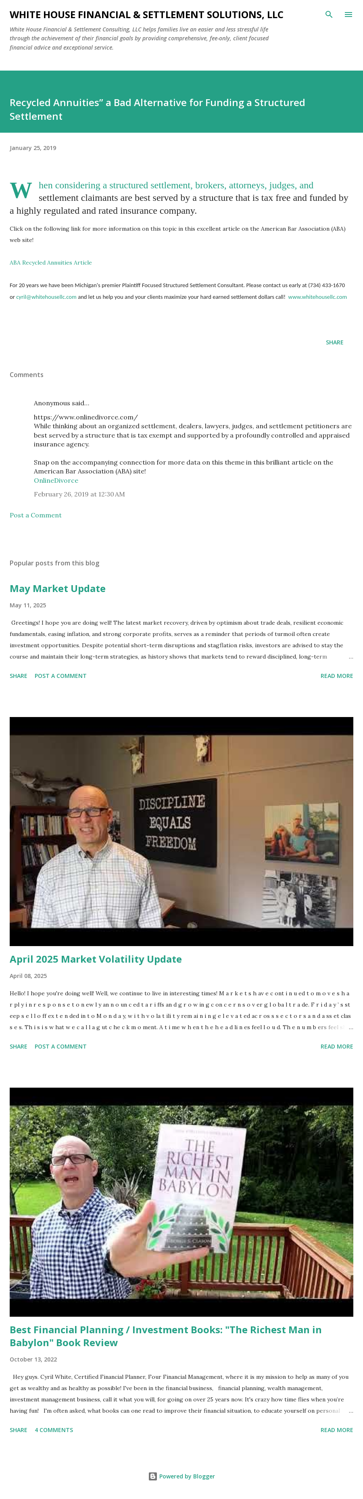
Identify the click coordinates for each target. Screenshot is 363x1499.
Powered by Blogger (181, 1476)
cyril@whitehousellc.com (46, 296)
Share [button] (335, 342)
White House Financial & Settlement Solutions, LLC (147, 14)
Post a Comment (36, 515)
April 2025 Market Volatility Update (96, 958)
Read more (337, 676)
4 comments (54, 1430)
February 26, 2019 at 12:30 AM (79, 494)
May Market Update (58, 588)
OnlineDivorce (56, 480)
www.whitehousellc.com (317, 296)
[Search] (329, 14)
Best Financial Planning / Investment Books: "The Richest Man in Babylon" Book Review (166, 1336)
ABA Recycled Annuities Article (51, 262)
